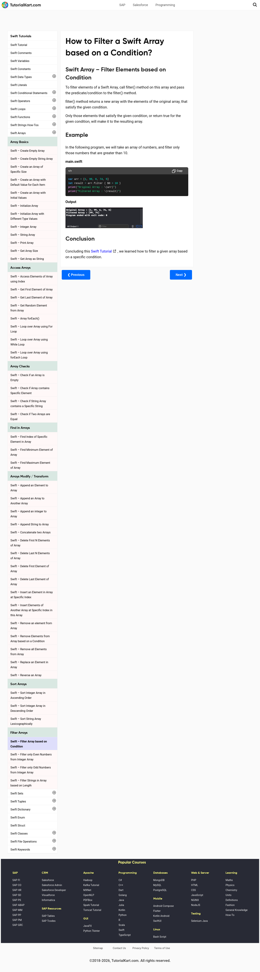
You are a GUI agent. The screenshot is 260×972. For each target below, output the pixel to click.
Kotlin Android (161, 916)
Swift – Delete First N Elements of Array (30, 543)
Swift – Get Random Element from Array (29, 308)
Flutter (157, 911)
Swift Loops (18, 109)
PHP (193, 880)
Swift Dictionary (21, 809)
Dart (120, 890)
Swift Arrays (18, 133)
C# (120, 880)
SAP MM (17, 910)
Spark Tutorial (91, 905)
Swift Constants (21, 69)
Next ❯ (174, 275)
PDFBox (87, 900)
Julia (121, 905)
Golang (122, 895)
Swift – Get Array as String (27, 259)
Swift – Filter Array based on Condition (29, 744)
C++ (120, 885)
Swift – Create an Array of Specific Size (27, 169)
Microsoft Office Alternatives (214, 100)
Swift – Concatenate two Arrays (31, 532)
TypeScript (124, 935)
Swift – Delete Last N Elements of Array (30, 556)
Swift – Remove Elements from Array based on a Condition (30, 639)
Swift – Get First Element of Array (32, 289)
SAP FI (16, 880)
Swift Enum (18, 817)
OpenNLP (88, 895)
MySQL (157, 885)
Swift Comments (21, 53)
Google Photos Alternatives (212, 110)
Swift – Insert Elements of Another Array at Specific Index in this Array (31, 610)
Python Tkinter (91, 930)
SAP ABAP (18, 905)
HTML (194, 885)
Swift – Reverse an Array (26, 675)
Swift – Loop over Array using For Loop (32, 329)
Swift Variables (20, 61)
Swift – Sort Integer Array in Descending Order (28, 708)
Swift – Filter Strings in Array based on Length (29, 783)
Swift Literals (19, 85)
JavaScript (197, 895)
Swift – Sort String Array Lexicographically (26, 721)
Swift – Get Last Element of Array (32, 297)
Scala (121, 925)
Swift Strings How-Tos (25, 125)
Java (121, 900)
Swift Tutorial (19, 45)
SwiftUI (157, 920)
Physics (230, 885)
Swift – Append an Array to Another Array (27, 501)
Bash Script (159, 936)
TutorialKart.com (21, 5)
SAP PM (17, 920)
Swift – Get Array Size (24, 251)
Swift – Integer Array (24, 226)
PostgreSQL (160, 890)
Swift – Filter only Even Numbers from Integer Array (31, 757)
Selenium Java (199, 920)
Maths (229, 880)
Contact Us (119, 948)
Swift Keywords (20, 849)
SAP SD (16, 895)
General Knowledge (237, 910)
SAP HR (16, 890)
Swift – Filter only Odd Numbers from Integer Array (31, 770)
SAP (122, 5)
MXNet (87, 890)
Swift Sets (17, 793)
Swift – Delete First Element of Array (30, 569)
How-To (230, 915)
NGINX (195, 900)
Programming (165, 5)
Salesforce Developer (54, 890)
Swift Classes (19, 833)
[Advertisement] (130, 20)
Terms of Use (162, 948)
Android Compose (163, 906)
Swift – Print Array (22, 243)
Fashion (230, 905)
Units (228, 895)
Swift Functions (20, 117)
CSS (193, 890)
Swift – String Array (23, 234)
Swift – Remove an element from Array (31, 626)
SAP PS (16, 900)
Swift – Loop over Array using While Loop (29, 342)
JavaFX (87, 925)
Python (122, 915)
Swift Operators (20, 101)
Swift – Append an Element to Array (29, 488)
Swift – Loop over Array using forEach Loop (29, 355)
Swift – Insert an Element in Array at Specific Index (32, 595)
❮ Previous (76, 275)
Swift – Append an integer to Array (29, 514)
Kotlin (121, 910)
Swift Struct (18, 825)
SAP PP (16, 915)
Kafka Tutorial (91, 885)
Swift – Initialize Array (24, 205)
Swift (121, 930)
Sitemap (98, 948)
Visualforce (48, 895)
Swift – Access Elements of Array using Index (32, 279)
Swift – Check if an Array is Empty (28, 377)
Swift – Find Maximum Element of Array (30, 465)
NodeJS (195, 905)
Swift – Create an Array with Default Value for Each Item (28, 182)
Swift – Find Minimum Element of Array (32, 452)
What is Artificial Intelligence (213, 120)
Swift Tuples (18, 801)
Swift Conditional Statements (29, 93)
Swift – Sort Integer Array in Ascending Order (28, 695)
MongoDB (159, 880)
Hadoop (87, 880)
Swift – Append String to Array (30, 524)
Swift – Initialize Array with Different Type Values (27, 216)
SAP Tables (48, 916)
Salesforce (140, 5)
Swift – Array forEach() (25, 318)
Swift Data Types (21, 77)
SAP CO (16, 885)
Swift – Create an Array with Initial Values (28, 195)
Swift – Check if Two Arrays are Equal (30, 416)
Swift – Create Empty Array (28, 150)
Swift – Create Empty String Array (32, 158)
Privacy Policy (140, 948)
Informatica (48, 900)
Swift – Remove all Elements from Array (29, 652)
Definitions (232, 900)
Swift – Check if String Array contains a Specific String (28, 403)
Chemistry (231, 890)
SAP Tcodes (48, 920)
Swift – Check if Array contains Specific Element (30, 390)
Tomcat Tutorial (92, 910)
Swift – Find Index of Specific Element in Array (29, 439)
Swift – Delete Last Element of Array (30, 582)
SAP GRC (17, 925)
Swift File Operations (24, 841)
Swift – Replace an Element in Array (29, 665)
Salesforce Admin (52, 885)
